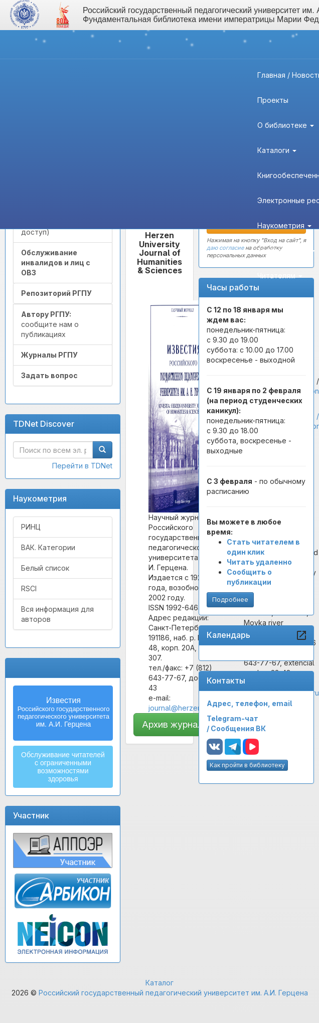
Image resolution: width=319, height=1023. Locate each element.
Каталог (159, 982)
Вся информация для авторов (57, 614)
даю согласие (225, 247)
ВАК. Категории (48, 547)
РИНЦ (31, 527)
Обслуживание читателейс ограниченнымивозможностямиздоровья (63, 767)
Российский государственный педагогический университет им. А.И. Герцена (173, 992)
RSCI (29, 588)
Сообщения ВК (238, 728)
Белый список (45, 568)
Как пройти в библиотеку (247, 765)
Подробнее (230, 599)
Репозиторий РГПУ (56, 293)
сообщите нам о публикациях (50, 324)
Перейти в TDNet (82, 465)
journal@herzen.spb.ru (186, 708)
